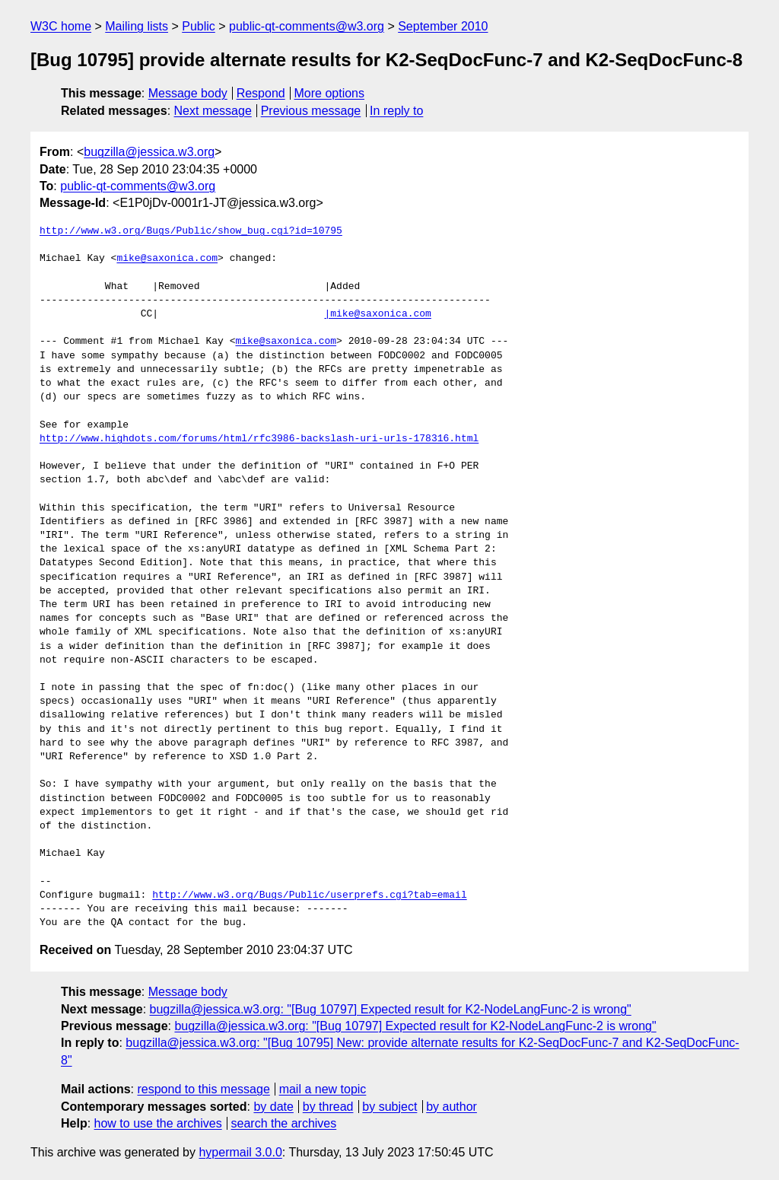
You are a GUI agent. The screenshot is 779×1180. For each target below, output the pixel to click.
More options (329, 93)
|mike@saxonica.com (377, 314)
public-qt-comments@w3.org (306, 26)
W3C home (60, 26)
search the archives (284, 1123)
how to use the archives (158, 1123)
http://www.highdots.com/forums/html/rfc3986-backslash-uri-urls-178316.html (259, 439)
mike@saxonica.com (167, 259)
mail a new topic (323, 1089)
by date (273, 1106)
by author (451, 1106)
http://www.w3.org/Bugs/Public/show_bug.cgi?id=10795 (191, 231)
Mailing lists (136, 26)
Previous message (311, 110)
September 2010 (443, 26)
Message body (187, 93)
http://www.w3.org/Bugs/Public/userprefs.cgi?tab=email (309, 895)
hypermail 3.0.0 (240, 1152)
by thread (328, 1106)
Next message (213, 110)
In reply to (396, 110)
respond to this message (203, 1089)
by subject (389, 1106)
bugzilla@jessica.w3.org (149, 151)
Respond (261, 93)
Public (198, 26)
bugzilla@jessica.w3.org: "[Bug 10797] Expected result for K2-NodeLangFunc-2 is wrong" (390, 1009)
